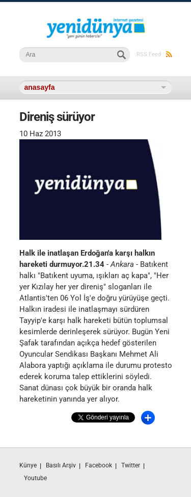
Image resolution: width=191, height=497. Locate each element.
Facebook (98, 465)
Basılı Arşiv (61, 465)
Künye (28, 465)
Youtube (35, 478)
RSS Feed (154, 54)
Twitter (130, 465)
